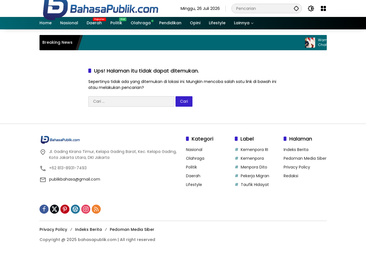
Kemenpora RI (254, 149)
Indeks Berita (296, 149)
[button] (296, 8)
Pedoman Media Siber (305, 158)
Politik (191, 167)
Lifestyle (194, 184)
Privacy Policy (297, 167)
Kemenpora (252, 158)
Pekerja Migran (255, 176)
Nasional (194, 149)
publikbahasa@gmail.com (74, 179)
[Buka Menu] (323, 8)
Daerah (193, 176)
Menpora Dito (254, 167)
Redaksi (291, 176)
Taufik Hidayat (255, 184)
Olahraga (195, 158)
